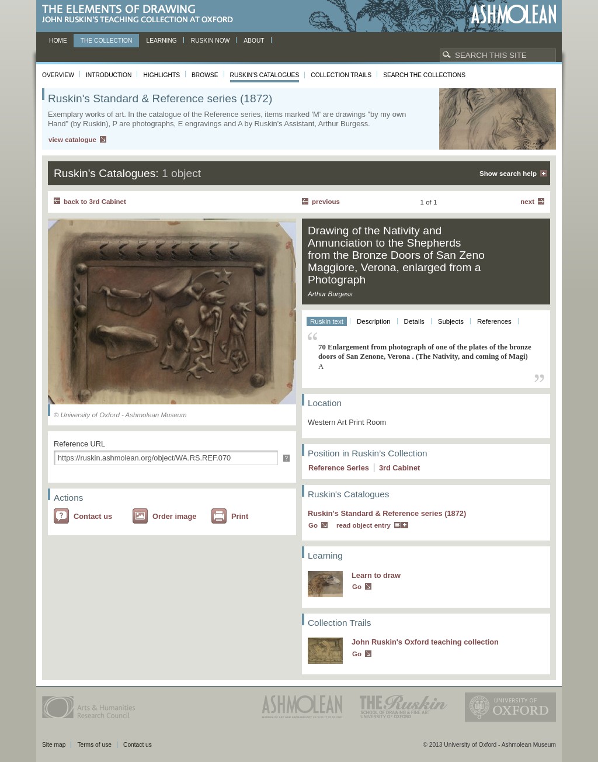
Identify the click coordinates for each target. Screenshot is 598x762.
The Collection (107, 40)
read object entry (363, 525)
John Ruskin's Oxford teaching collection (425, 642)
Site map (53, 745)
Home (58, 40)
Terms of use (94, 745)
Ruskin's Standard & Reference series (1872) (387, 513)
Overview (58, 75)
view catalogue (72, 139)
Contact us (93, 516)
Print (239, 516)
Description (374, 321)
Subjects (451, 321)
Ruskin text (326, 321)
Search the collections (424, 75)
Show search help (508, 173)
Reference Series (338, 467)
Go (313, 525)
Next (527, 201)
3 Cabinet (399, 467)
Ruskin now (210, 40)
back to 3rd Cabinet (95, 201)
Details (414, 321)
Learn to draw (376, 575)
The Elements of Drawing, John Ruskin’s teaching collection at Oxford (141, 14)
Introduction (108, 75)
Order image (174, 516)
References (494, 321)
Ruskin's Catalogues (265, 75)
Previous (326, 201)
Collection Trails (341, 75)
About (254, 40)
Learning (161, 40)
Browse (205, 75)
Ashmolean (513, 14)
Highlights (161, 75)
